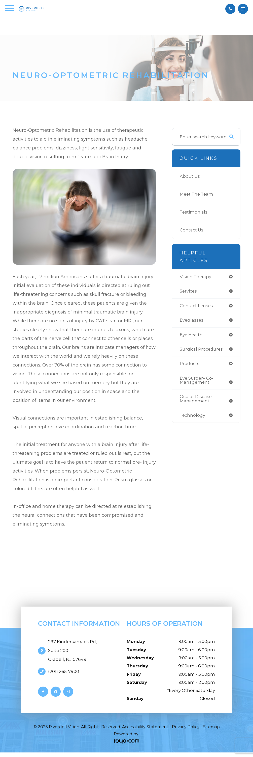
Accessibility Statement (145, 726)
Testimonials (194, 212)
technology (193, 417)
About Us (190, 176)
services (189, 291)
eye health (191, 335)
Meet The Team (197, 194)
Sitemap (211, 726)
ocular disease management (196, 400)
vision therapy (196, 276)
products (190, 364)
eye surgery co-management (197, 381)
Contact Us (192, 229)
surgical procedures (202, 350)
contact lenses (197, 306)
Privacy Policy (186, 726)
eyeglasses (192, 320)
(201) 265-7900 (63, 671)
